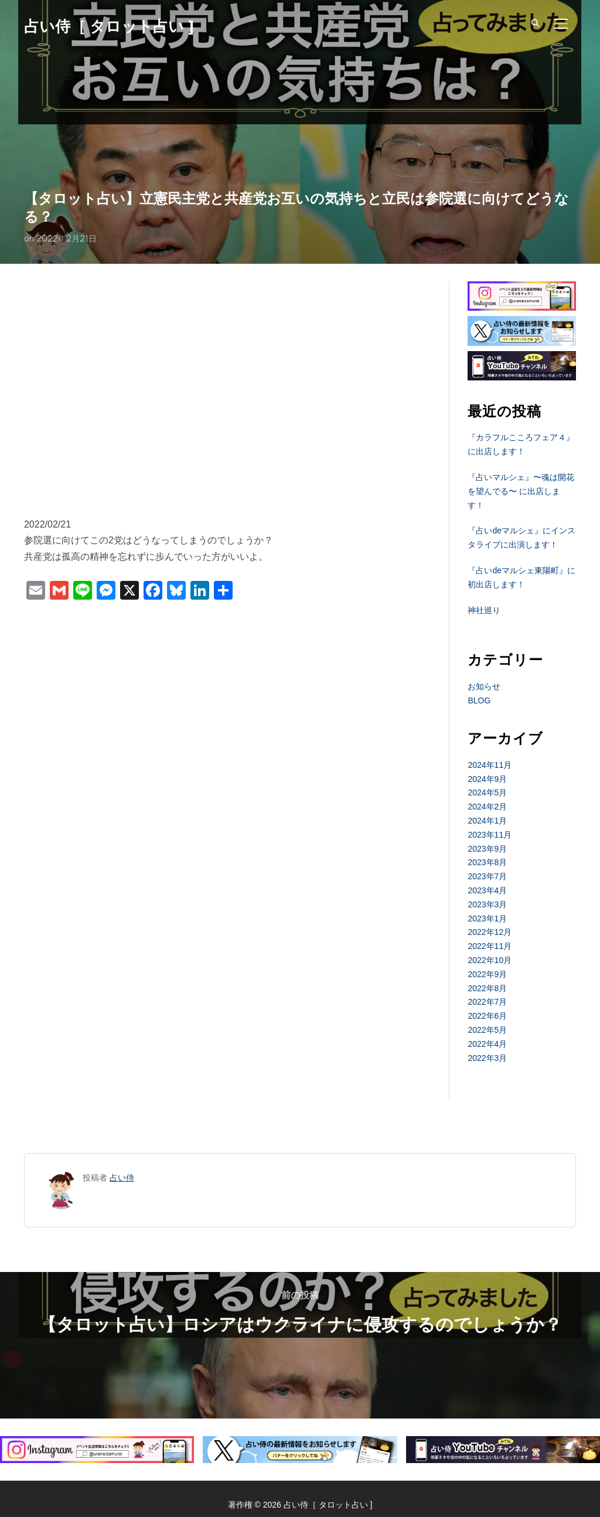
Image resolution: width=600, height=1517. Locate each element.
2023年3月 (487, 904)
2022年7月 (487, 1001)
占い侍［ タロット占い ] (109, 26)
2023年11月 (490, 834)
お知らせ (484, 686)
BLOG (479, 700)
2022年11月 (490, 946)
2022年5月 (487, 1030)
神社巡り (484, 610)
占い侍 (122, 1177)
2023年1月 (487, 918)
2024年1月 (487, 820)
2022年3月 (487, 1058)
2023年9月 (487, 848)
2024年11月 (490, 765)
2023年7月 (487, 876)
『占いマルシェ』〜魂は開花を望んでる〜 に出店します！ (521, 491)
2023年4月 (487, 890)
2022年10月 (490, 960)
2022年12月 (490, 932)
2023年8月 (487, 862)
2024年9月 (487, 779)
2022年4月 (487, 1044)
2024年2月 (487, 806)
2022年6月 (487, 1016)
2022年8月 (487, 988)
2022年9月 (487, 974)
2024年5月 (487, 792)
